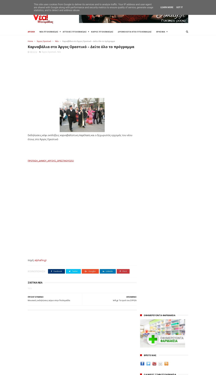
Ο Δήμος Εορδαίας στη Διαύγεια (98, 337)
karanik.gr (145, 258)
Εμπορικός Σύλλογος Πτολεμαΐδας (99, 358)
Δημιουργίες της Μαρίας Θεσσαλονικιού (162, 265)
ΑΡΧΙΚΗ (31, 31)
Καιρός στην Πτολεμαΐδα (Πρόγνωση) (46, 333)
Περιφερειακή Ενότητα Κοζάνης (97, 341)
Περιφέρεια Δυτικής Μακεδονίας (98, 344)
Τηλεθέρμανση (89, 361)
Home (30, 41)
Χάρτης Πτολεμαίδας (37, 355)
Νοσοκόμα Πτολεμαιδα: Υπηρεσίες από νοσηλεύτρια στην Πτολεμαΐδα (162, 274)
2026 (143, 333)
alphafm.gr (40, 265)
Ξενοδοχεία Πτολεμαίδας (40, 351)
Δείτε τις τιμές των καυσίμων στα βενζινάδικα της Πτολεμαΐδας (159, 235)
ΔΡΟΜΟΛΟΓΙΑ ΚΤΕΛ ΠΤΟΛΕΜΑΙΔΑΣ (135, 31)
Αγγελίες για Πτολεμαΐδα (40, 341)
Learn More (166, 7)
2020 (143, 358)
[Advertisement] (81, 80)
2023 (143, 346)
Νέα (56, 41)
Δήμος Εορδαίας (90, 333)
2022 (143, 350)
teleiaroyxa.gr (147, 255)
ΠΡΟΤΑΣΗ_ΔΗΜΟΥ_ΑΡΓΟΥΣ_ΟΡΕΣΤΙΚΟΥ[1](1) (51, 166)
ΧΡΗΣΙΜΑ (160, 31)
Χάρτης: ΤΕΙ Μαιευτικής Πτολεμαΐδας (45, 359)
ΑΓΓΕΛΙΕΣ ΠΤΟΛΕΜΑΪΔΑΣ (75, 31)
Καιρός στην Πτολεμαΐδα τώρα (42, 337)
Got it (179, 7)
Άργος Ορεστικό (44, 41)
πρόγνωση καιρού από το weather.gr (162, 134)
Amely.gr (145, 251)
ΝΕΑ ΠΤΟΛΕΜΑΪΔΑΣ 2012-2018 (42, 371)
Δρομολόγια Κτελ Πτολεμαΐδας (43, 348)
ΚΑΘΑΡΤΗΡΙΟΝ (148, 269)
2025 (143, 338)
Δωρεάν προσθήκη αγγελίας (41, 344)
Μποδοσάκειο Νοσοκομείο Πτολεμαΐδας (102, 354)
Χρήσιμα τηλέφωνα (37, 362)
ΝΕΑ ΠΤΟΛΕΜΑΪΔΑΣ (48, 31)
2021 (143, 354)
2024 (143, 342)
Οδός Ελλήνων (148, 262)
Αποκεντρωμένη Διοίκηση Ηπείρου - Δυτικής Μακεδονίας (104, 349)
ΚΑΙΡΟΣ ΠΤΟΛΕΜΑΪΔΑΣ (102, 31)
